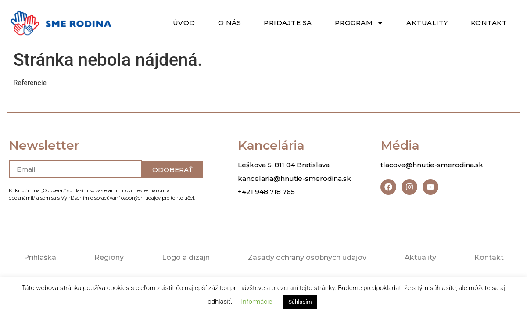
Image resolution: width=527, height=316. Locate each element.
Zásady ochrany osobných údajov (306, 257)
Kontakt (489, 22)
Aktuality (427, 22)
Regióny (108, 257)
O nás (229, 22)
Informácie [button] (256, 301)
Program (359, 23)
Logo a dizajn (185, 257)
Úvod (184, 22)
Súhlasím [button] (300, 301)
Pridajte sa (288, 22)
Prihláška (39, 257)
